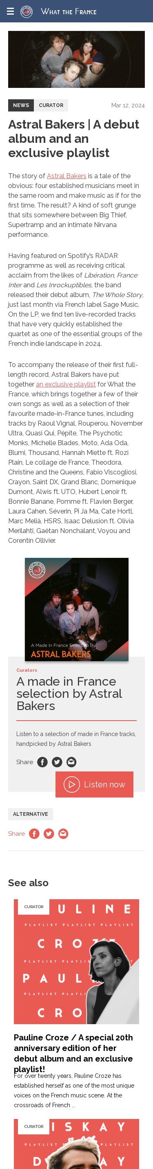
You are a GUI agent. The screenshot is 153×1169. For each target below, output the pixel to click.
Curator (51, 105)
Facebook (42, 762)
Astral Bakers (66, 176)
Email (72, 762)
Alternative (30, 814)
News (21, 105)
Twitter (57, 762)
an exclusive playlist (66, 384)
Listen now (94, 784)
